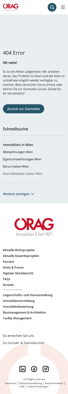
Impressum (10, 383)
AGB (22, 386)
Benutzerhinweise (54, 383)
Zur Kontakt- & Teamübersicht (23, 343)
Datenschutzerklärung (30, 383)
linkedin (22, 369)
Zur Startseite (10, 7)
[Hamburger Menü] (63, 7)
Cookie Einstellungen (37, 386)
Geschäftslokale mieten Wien (22, 174)
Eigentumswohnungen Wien (22, 159)
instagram (45, 369)
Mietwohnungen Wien (18, 152)
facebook (34, 369)
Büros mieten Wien (16, 166)
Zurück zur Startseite (23, 109)
